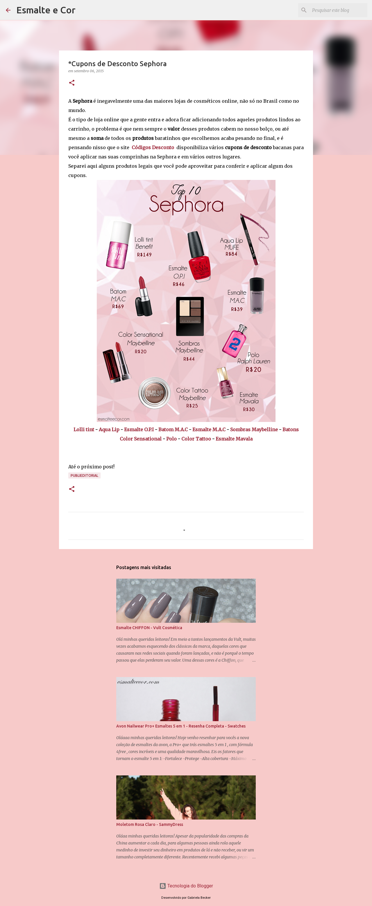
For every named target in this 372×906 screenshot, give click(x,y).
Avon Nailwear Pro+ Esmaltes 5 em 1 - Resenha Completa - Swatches (181, 726)
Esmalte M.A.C (209, 429)
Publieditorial (84, 475)
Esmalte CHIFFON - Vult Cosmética (149, 627)
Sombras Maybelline (254, 429)
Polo (171, 439)
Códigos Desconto (153, 147)
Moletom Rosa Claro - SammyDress (149, 824)
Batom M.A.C (173, 429)
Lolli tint (84, 429)
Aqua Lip (109, 429)
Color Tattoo (196, 439)
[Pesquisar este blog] (336, 10)
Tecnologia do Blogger (186, 886)
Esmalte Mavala (234, 439)
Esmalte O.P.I (139, 429)
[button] (71, 83)
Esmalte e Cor (46, 10)
